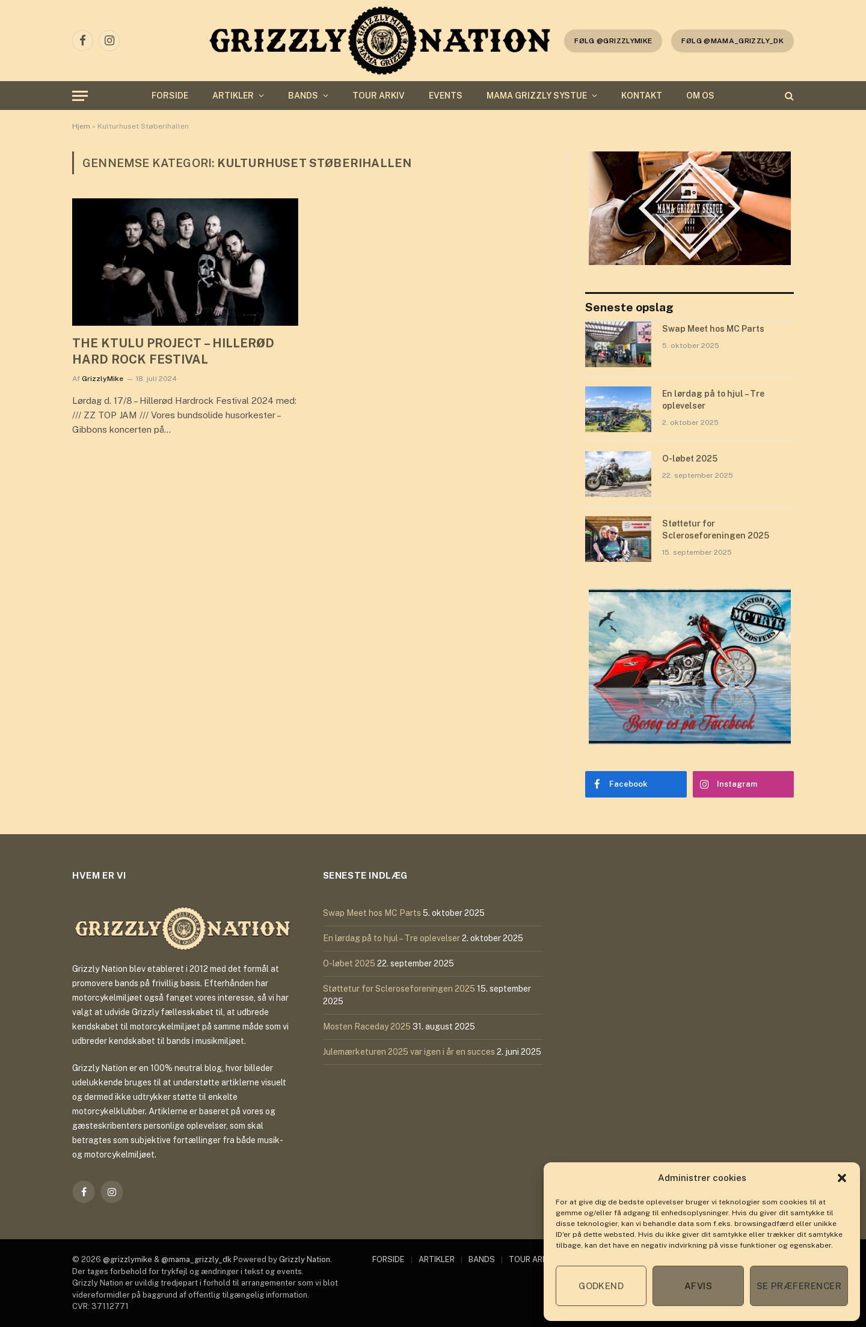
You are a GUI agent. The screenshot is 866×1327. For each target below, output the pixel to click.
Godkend (601, 1286)
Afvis (698, 1286)
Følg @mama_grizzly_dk (732, 41)
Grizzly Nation (304, 1259)
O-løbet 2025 (689, 458)
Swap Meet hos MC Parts (713, 329)
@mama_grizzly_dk (196, 1259)
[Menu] (80, 95)
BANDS (303, 95)
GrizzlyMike (102, 378)
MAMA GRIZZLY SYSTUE (537, 95)
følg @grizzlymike (613, 41)
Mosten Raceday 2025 (367, 1026)
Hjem (81, 126)
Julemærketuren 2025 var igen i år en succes (409, 1052)
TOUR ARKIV (378, 95)
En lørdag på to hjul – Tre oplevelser (713, 399)
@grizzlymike (127, 1259)
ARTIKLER (233, 95)
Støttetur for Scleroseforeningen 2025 (715, 529)
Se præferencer (799, 1286)
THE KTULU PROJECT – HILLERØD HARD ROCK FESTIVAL (173, 351)
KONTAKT (641, 95)
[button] (842, 1178)
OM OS (700, 95)
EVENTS (445, 95)
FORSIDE (170, 95)
